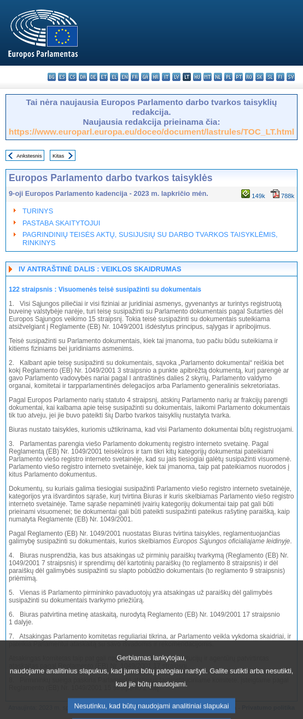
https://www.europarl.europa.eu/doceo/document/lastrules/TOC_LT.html (151, 131)
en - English (124, 77)
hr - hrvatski (156, 77)
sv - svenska (291, 77)
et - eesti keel (104, 77)
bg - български (52, 77)
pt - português (239, 77)
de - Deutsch (93, 77)
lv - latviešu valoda (176, 77)
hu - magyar (197, 77)
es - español (62, 77)
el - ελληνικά (114, 77)
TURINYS (37, 211)
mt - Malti (207, 77)
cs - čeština (72, 77)
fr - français (135, 77)
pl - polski (228, 77)
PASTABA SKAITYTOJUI (61, 223)
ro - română (249, 77)
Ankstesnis (29, 156)
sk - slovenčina (259, 77)
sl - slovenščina (270, 77)
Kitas (58, 156)
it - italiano (166, 77)
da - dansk (83, 77)
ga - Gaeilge (145, 77)
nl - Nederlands (218, 77)
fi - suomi (280, 77)
